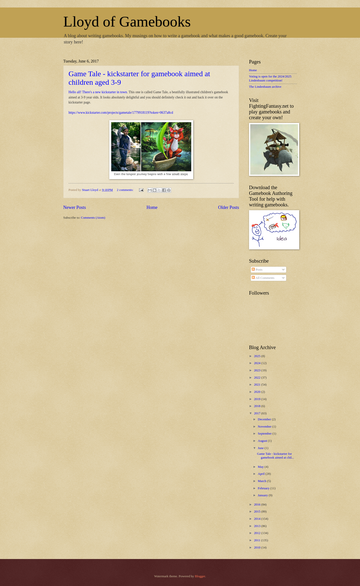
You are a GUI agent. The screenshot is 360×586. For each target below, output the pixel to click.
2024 (257, 363)
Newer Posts (74, 207)
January (263, 495)
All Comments (263, 278)
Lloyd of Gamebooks (127, 21)
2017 (257, 413)
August (263, 441)
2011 (257, 540)
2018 (257, 406)
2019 (257, 399)
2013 (257, 526)
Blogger (200, 576)
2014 (257, 519)
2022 (257, 377)
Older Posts (228, 207)
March (262, 481)
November (265, 426)
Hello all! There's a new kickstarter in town (97, 92)
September (265, 433)
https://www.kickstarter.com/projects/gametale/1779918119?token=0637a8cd (120, 112)
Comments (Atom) (93, 217)
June (261, 448)
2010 (257, 547)
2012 (257, 533)
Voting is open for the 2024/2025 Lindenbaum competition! (270, 78)
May (261, 467)
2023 (257, 370)
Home (152, 207)
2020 (257, 392)
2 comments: (125, 190)
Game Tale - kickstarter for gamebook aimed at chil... (275, 455)
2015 (257, 511)
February (264, 488)
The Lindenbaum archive (265, 86)
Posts (257, 269)
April (261, 474)
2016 (257, 504)
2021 (257, 384)
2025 (257, 356)
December (265, 419)
